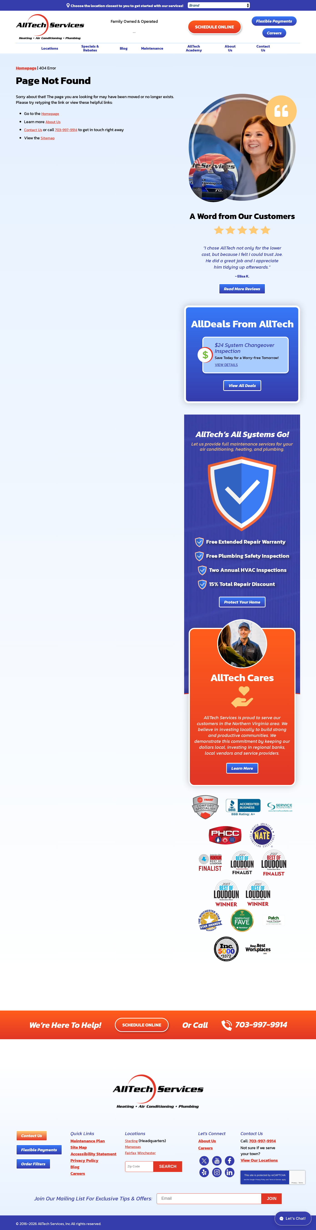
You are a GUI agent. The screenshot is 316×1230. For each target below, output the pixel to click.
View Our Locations (259, 1159)
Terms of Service (275, 1178)
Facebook (229, 1159)
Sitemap (48, 137)
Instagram (217, 1170)
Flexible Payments (274, 21)
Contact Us (34, 129)
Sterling (132, 1140)
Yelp (204, 1170)
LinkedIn (229, 1170)
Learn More (242, 768)
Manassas (134, 1146)
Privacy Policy (260, 1178)
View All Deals (242, 385)
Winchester (148, 1152)
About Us (53, 121)
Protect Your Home (242, 601)
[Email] (219, 1197)
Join (271, 1196)
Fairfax (131, 1152)
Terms (300, 1181)
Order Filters (33, 1164)
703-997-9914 (134, 29)
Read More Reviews (242, 288)
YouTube (217, 1159)
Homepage (26, 68)
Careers (274, 33)
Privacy (294, 1181)
